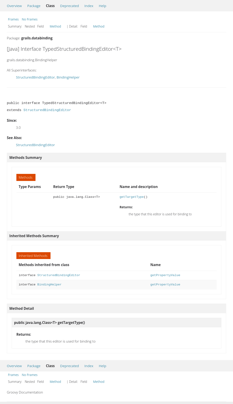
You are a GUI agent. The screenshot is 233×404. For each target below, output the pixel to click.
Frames (13, 19)
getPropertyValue (165, 275)
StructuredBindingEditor (35, 77)
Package (34, 5)
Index (88, 5)
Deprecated (69, 5)
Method (55, 26)
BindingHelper (67, 77)
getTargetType (131, 197)
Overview (14, 5)
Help (102, 5)
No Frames (30, 19)
